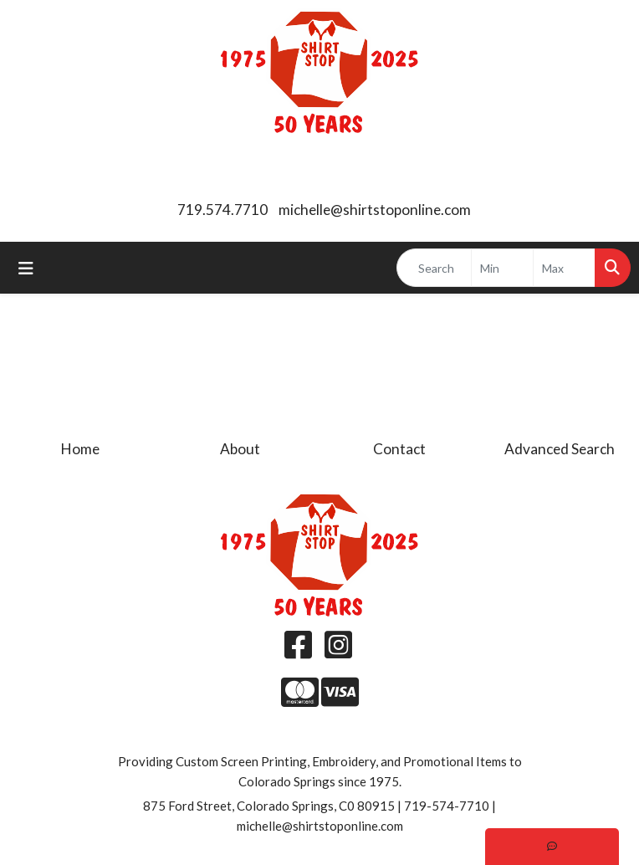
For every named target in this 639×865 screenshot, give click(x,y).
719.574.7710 (222, 209)
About (240, 449)
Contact (399, 449)
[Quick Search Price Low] (502, 267)
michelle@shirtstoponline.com (375, 209)
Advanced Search (559, 449)
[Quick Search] (434, 267)
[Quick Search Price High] (564, 267)
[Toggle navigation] (25, 268)
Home (80, 449)
